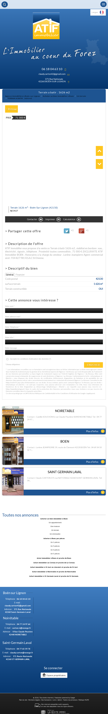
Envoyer (93, 364)
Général (10, 274)
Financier (20, 274)
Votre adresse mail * (13, 316)
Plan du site (23, 700)
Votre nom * (9, 306)
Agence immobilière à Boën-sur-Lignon (22, 96)
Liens (54, 700)
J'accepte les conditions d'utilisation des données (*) (30, 359)
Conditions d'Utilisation (69, 393)
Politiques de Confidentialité (45, 393)
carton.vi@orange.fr (21, 628)
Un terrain (81, 96)
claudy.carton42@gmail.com (52, 74)
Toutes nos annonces (70, 700)
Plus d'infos (95, 431)
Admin (60, 700)
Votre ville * (9, 337)
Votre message (11, 348)
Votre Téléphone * (12, 327)
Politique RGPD (84, 700)
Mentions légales (34, 700)
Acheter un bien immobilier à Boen (58, 96)
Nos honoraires (46, 700)
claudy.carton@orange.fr (21, 652)
